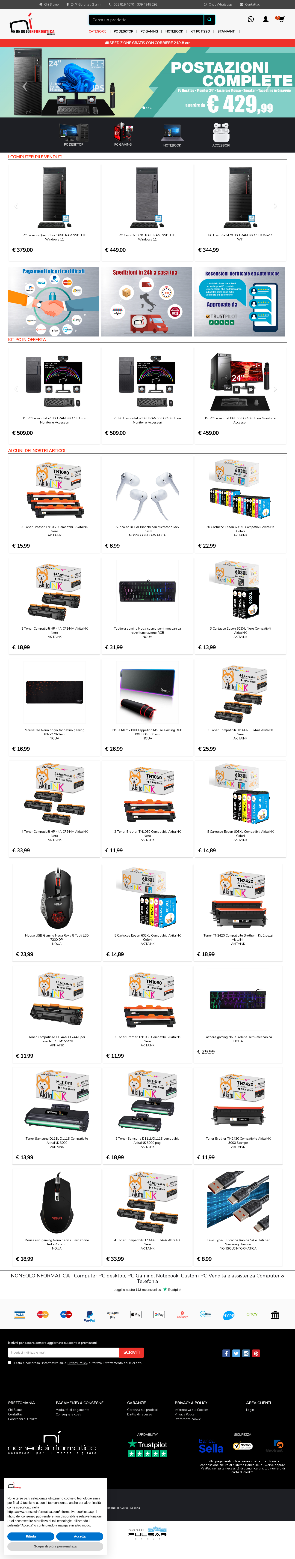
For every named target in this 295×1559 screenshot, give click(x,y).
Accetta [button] (80, 1536)
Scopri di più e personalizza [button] (55, 1546)
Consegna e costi (68, 1414)
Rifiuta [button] (31, 1536)
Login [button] (250, 1410)
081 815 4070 (124, 4)
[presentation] (43, 1376)
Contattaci (15, 1414)
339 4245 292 (147, 4)
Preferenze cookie (188, 1419)
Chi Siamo (15, 1410)
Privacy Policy (77, 1363)
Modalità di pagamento (72, 1410)
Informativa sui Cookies (192, 1410)
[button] (265, 20)
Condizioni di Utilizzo (23, 1419)
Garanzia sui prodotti (142, 1410)
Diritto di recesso (139, 1414)
